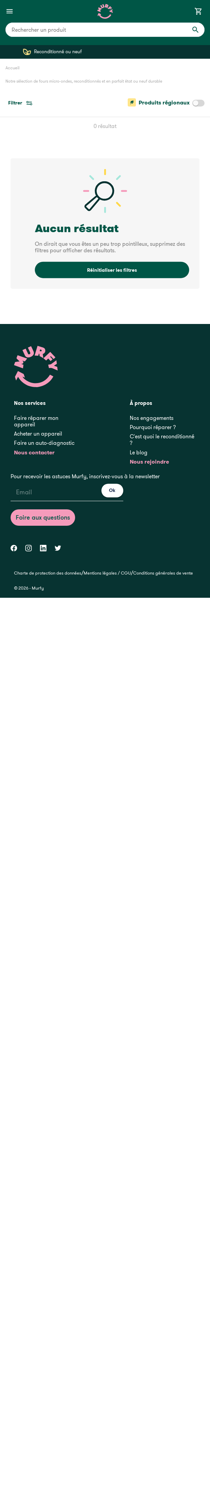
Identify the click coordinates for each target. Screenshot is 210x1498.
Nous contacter (34, 452)
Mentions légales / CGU (107, 573)
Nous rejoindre (149, 461)
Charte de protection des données (47, 573)
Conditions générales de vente (163, 573)
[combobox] (105, 30)
